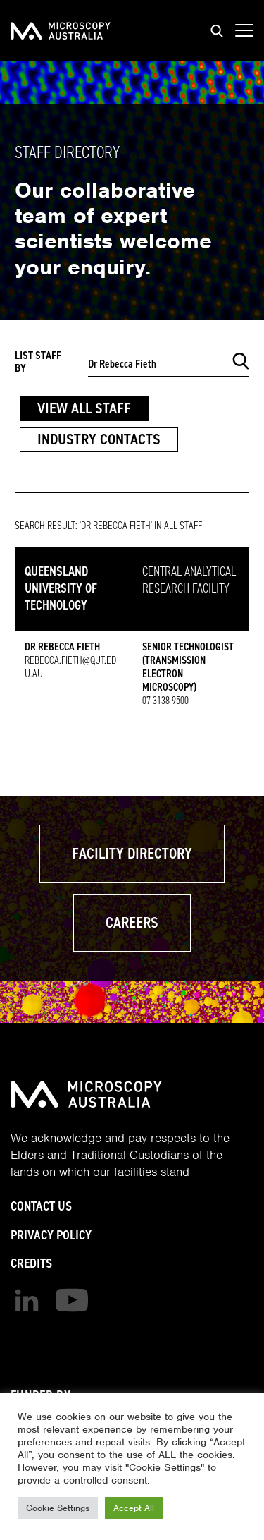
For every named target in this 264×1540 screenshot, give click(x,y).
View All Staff (84, 408)
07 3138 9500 (165, 700)
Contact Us (41, 1206)
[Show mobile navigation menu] (244, 31)
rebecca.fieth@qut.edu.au (70, 667)
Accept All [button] (133, 1508)
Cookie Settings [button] (57, 1508)
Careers (132, 922)
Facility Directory (132, 853)
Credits (31, 1263)
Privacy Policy (51, 1235)
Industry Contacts (99, 439)
